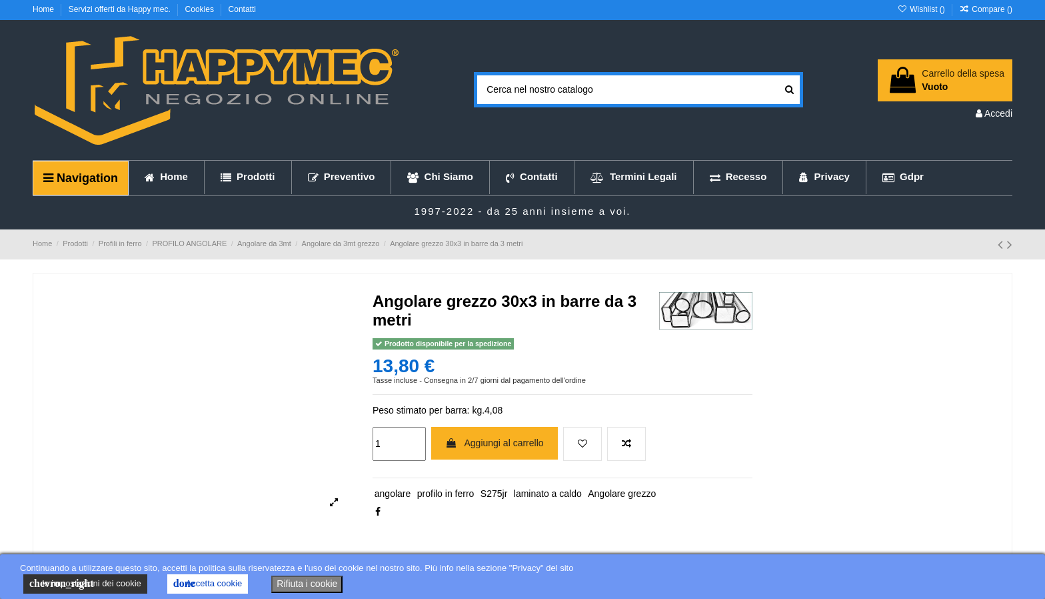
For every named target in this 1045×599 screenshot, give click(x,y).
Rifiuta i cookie (307, 583)
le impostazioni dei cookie (85, 584)
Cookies (201, 9)
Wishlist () (922, 9)
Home (44, 9)
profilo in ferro (446, 493)
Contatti (242, 9)
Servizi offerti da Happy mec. (121, 9)
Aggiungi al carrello (494, 443)
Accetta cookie (207, 584)
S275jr (494, 493)
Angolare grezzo (622, 493)
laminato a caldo (548, 493)
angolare (393, 493)
